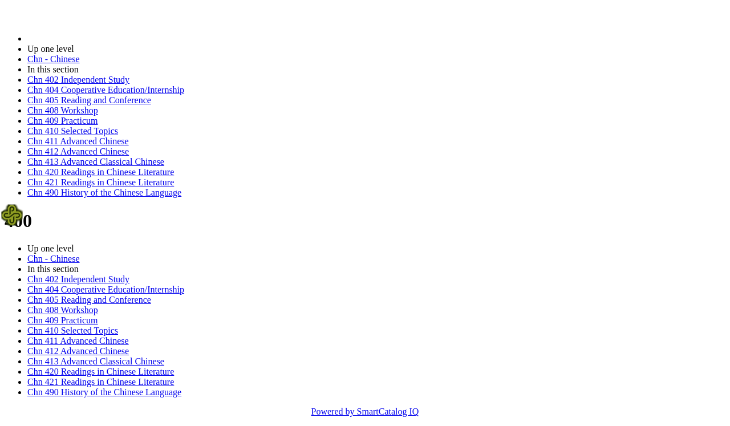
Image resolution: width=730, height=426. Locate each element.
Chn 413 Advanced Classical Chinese (95, 162)
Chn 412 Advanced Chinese (78, 151)
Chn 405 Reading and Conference (89, 100)
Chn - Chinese (53, 59)
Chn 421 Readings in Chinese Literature (100, 182)
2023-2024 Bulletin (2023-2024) (87, 38)
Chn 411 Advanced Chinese (78, 141)
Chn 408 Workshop (62, 110)
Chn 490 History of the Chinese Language (104, 192)
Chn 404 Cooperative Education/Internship (105, 90)
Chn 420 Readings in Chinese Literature (100, 172)
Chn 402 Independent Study (78, 79)
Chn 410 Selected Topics (72, 131)
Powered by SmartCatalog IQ (365, 411)
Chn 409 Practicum (62, 120)
